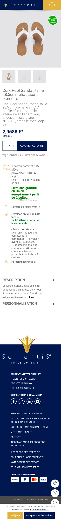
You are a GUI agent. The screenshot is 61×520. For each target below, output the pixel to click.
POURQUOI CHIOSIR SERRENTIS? (28, 457)
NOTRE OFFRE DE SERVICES (25, 462)
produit (23, 261)
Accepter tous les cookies (39, 515)
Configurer (15, 515)
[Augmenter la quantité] (13, 146)
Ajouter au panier (32, 145)
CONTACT (16, 437)
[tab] (28, 288)
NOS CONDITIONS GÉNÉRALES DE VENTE (32, 427)
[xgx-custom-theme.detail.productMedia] (30, 39)
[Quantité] (10, 146)
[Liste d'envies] (55, 484)
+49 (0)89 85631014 (23, 388)
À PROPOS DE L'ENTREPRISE (25, 452)
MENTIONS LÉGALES (21, 432)
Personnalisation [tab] (28, 303)
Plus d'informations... (39, 509)
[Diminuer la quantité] (5, 146)
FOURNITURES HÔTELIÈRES (25, 467)
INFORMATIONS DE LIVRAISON (26, 413)
